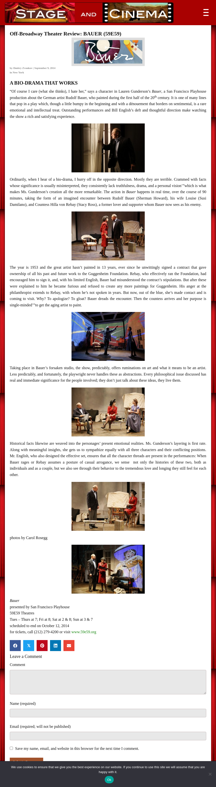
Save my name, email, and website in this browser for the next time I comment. (77, 748)
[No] (209, 774)
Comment (17, 665)
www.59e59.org (83, 632)
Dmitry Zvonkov (22, 68)
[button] (204, 13)
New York (18, 72)
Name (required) (23, 703)
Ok (109, 780)
